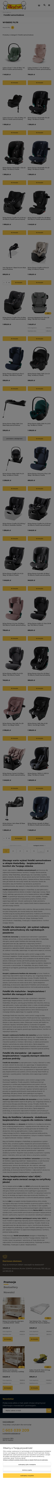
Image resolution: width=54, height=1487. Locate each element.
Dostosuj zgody (27, 1470)
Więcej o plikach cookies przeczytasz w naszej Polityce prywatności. (25, 1460)
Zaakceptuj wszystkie (27, 1475)
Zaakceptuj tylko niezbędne (27, 1464)
